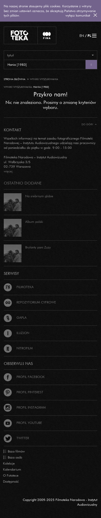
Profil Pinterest (23, 392)
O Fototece (10, 475)
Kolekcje (9, 463)
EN (82, 35)
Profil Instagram (25, 407)
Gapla (15, 317)
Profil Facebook (24, 377)
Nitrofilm (18, 348)
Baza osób (12, 457)
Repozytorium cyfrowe (30, 302)
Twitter (16, 438)
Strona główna (14, 79)
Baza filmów (14, 451)
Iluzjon (16, 333)
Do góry (89, 124)
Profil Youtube (23, 423)
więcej (8, 171)
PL (89, 35)
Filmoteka (19, 287)
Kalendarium (12, 469)
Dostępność (11, 481)
